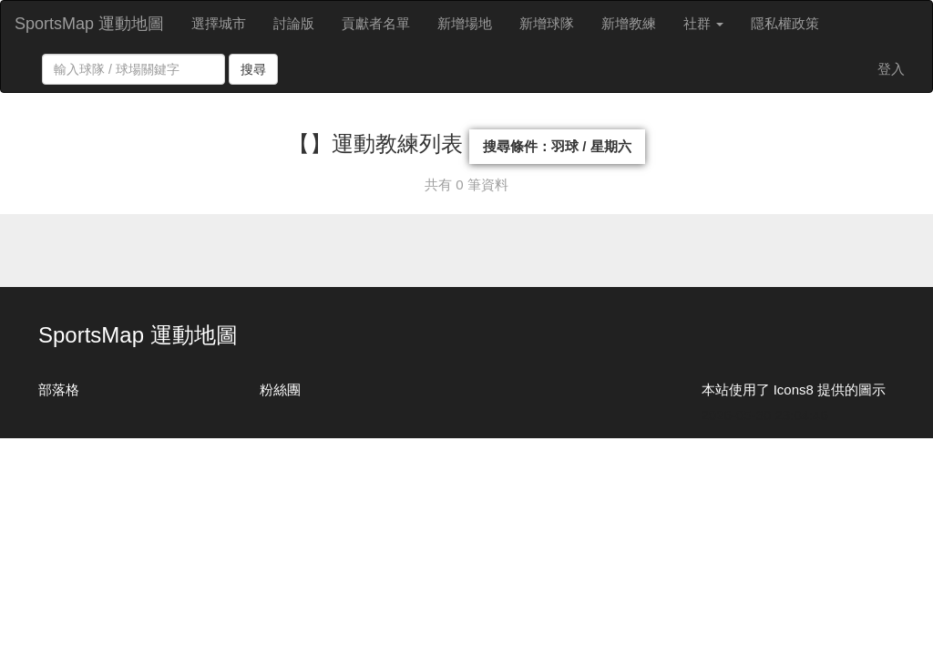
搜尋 (253, 69)
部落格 (58, 389)
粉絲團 (280, 389)
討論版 (293, 23)
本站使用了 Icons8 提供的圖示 (794, 389)
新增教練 (628, 23)
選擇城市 (218, 23)
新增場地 (464, 23)
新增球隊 (546, 23)
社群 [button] (703, 23)
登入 (891, 69)
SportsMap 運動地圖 (89, 24)
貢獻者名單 (376, 23)
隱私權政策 (785, 23)
